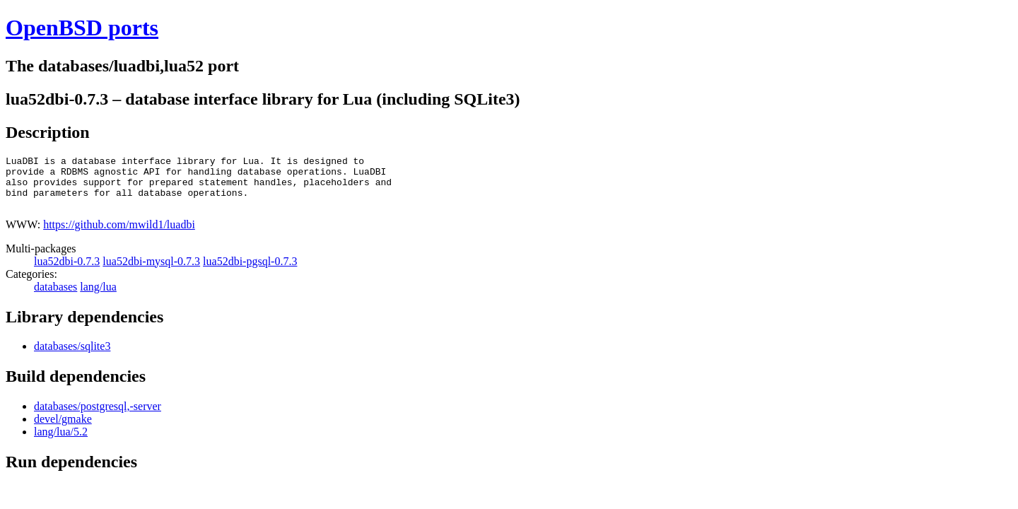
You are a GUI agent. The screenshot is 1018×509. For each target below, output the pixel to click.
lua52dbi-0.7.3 (67, 272)
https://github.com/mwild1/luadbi (119, 235)
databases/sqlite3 (72, 357)
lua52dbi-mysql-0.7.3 (151, 272)
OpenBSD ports (82, 27)
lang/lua (98, 297)
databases (55, 297)
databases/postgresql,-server (97, 417)
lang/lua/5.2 (61, 442)
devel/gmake (63, 429)
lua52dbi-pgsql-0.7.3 (250, 272)
